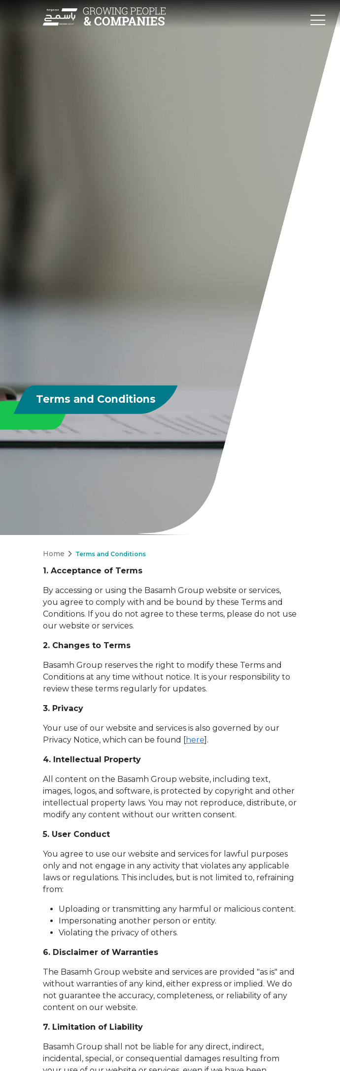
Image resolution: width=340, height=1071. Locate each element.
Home (54, 553)
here (195, 739)
